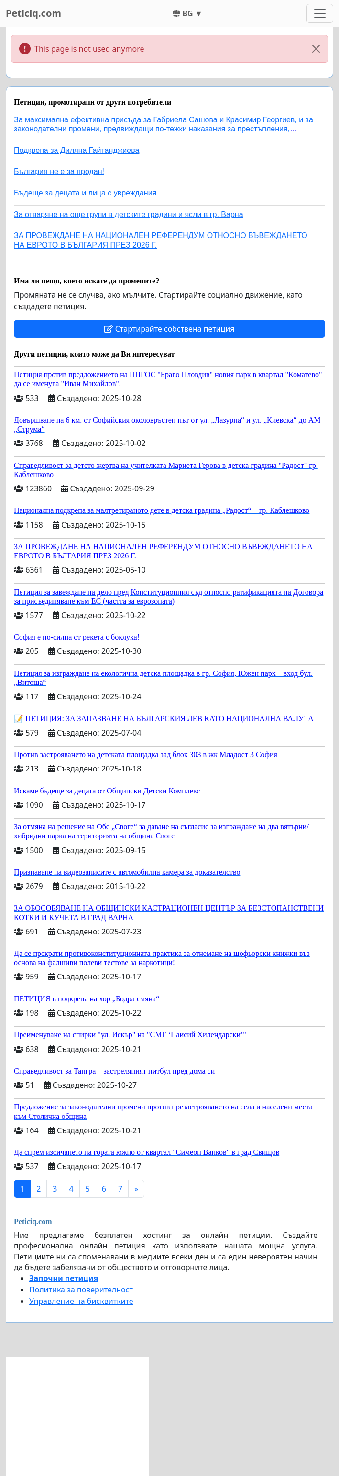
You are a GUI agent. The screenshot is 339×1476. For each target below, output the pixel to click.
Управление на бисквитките (81, 1301)
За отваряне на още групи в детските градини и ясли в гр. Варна (128, 214)
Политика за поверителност (81, 1289)
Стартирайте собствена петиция (169, 329)
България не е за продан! (59, 171)
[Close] (316, 48)
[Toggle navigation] (319, 13)
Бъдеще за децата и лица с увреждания (85, 193)
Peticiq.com (33, 13)
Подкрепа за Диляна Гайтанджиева (76, 150)
